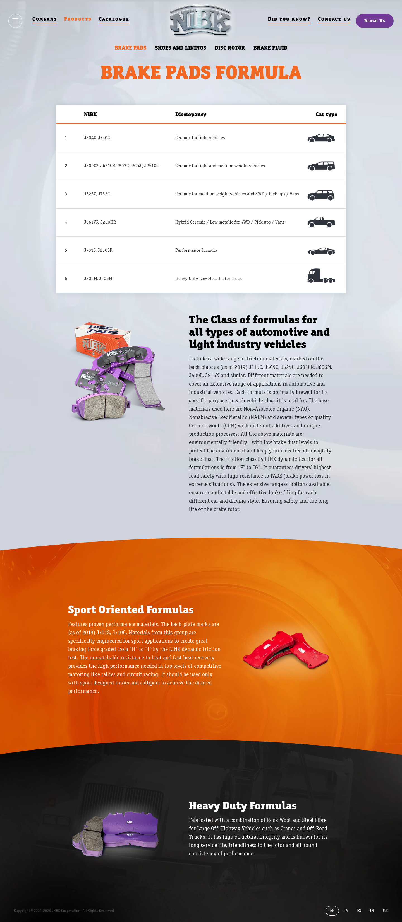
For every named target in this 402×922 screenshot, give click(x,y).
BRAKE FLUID (270, 47)
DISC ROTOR (230, 47)
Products (78, 19)
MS (385, 910)
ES (359, 910)
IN (372, 910)
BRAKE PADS (131, 47)
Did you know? (289, 19)
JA (346, 910)
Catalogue (114, 19)
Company (44, 19)
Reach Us (374, 21)
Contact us (334, 19)
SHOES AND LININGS (180, 47)
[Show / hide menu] (15, 21)
